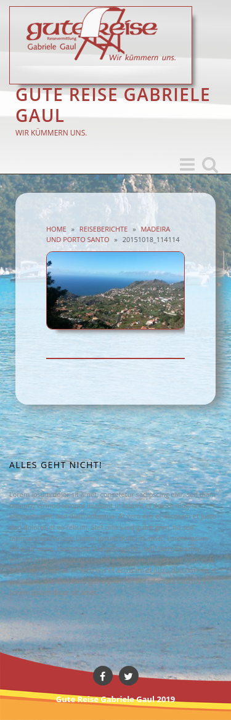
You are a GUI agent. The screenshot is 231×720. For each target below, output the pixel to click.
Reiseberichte (103, 228)
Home (56, 228)
